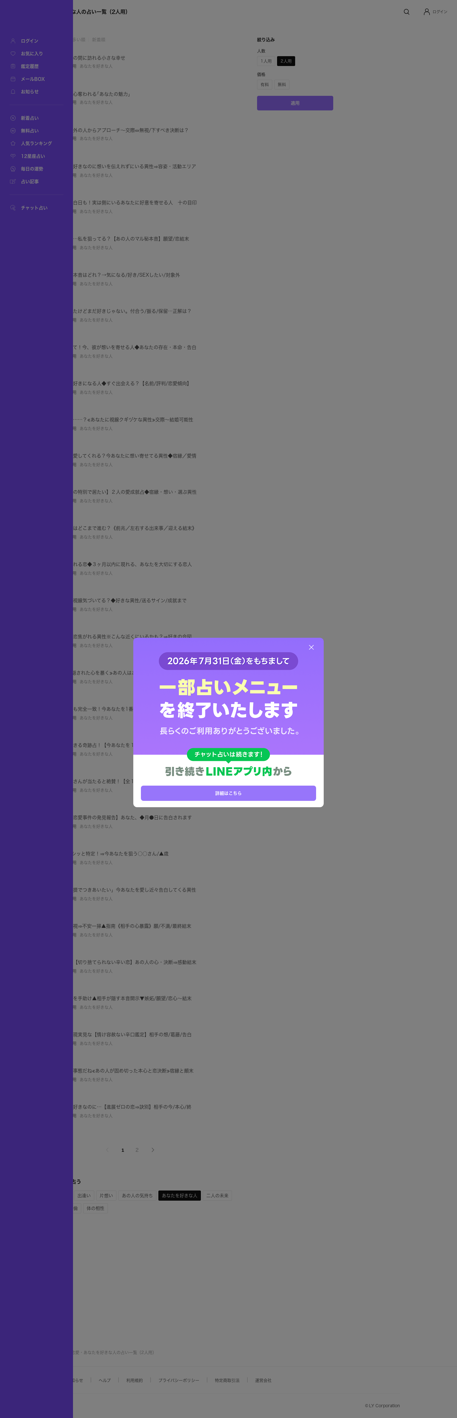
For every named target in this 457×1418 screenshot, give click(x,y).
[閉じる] (311, 647)
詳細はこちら (228, 792)
